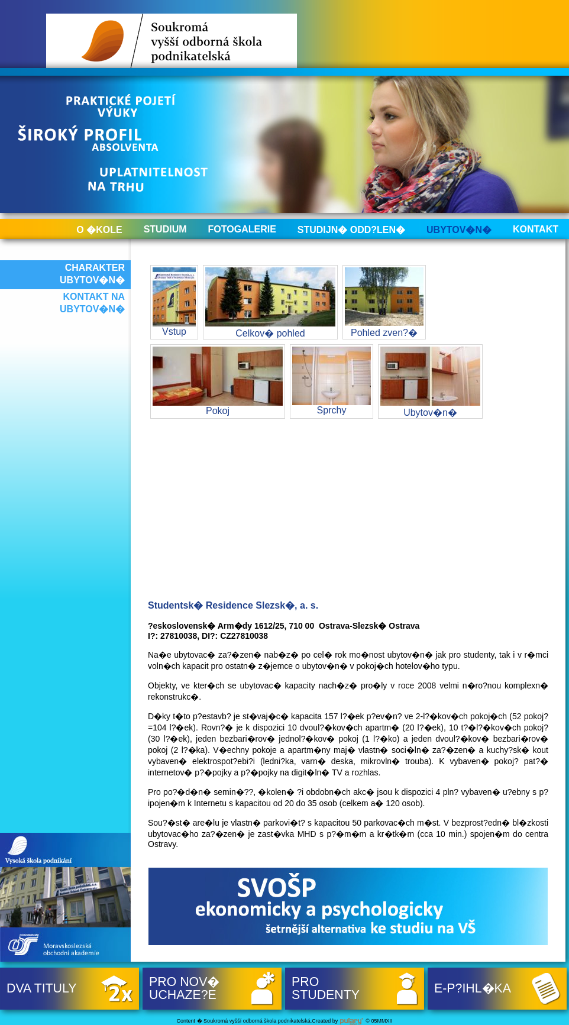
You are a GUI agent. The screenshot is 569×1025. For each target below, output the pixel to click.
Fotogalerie (242, 229)
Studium (165, 229)
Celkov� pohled (270, 302)
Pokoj (218, 381)
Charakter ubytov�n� (92, 274)
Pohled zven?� (384, 302)
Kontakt (535, 229)
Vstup (174, 302)
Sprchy (331, 381)
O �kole (99, 230)
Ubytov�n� (459, 230)
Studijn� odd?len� (351, 230)
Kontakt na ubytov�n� (92, 303)
